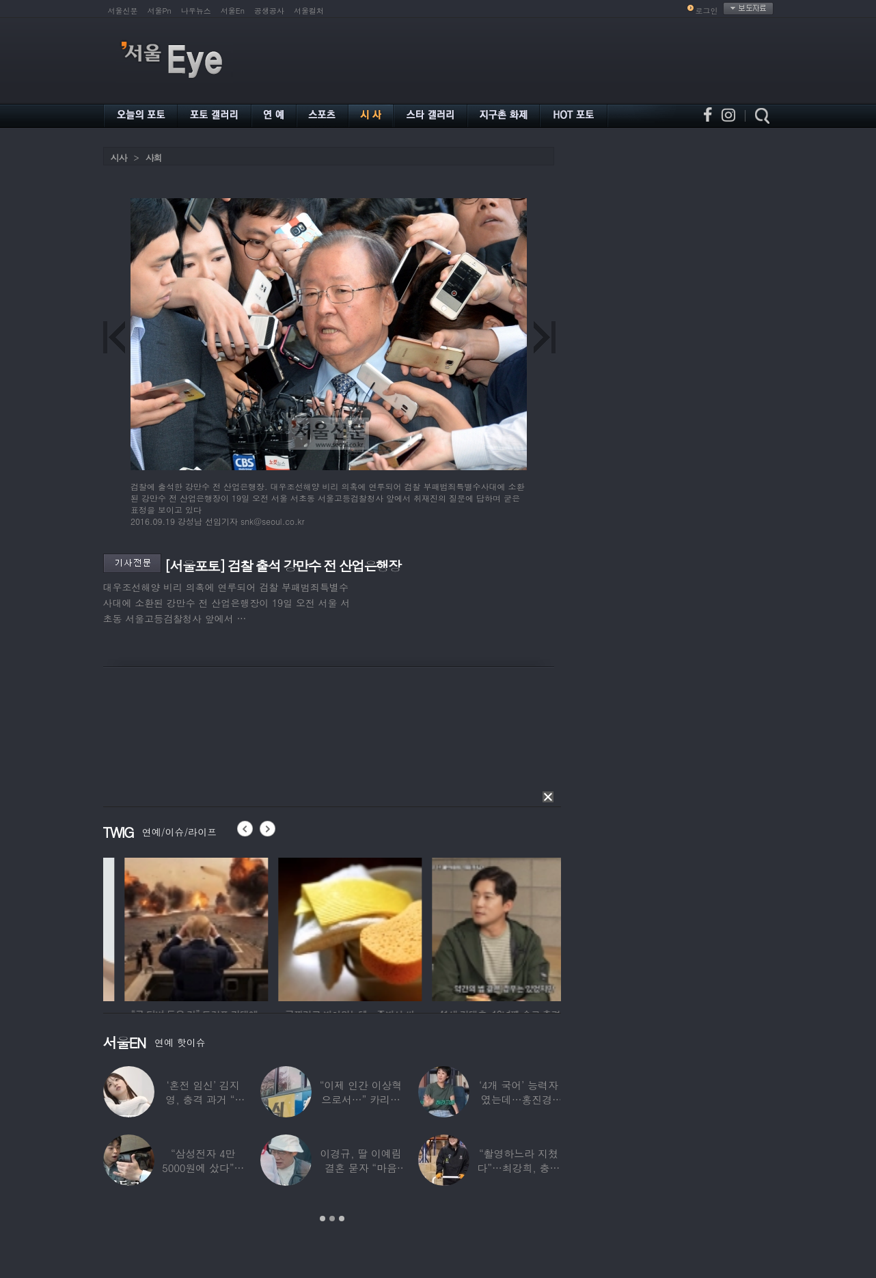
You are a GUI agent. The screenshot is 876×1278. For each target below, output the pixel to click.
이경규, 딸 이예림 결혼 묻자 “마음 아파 (360, 1167)
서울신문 (123, 10)
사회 (154, 157)
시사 (119, 157)
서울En (233, 10)
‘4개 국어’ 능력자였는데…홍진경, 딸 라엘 (518, 1099)
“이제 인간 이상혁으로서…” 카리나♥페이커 (361, 1099)
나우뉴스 (196, 10)
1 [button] (322, 1218)
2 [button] (332, 1218)
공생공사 (269, 10)
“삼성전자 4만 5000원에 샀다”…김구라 (203, 1167)
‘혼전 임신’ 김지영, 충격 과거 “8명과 (203, 1099)
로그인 (707, 10)
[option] (171, 927)
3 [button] (341, 1218)
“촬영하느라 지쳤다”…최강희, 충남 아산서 (518, 1167)
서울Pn (160, 10)
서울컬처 (309, 10)
